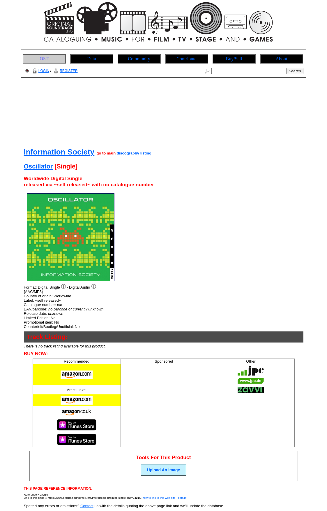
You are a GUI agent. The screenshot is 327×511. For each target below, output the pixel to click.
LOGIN (40, 71)
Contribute (186, 58)
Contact (86, 506)
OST (44, 58)
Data (91, 58)
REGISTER (64, 71)
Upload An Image (163, 470)
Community (139, 58)
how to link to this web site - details (164, 497)
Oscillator (38, 166)
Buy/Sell (234, 58)
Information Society (59, 151)
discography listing (134, 153)
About (281, 58)
